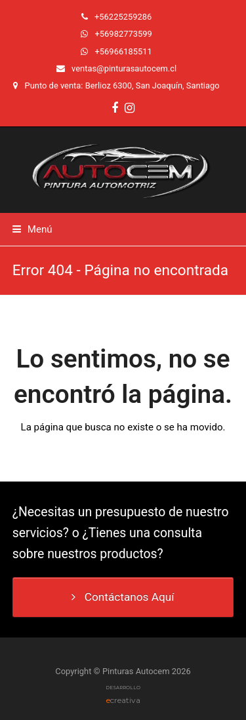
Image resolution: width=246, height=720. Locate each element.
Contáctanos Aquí (123, 596)
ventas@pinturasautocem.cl (124, 68)
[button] (32, 229)
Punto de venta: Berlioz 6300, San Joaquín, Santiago (122, 85)
